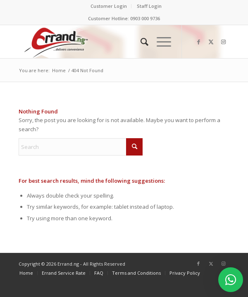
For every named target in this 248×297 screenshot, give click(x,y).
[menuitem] (108, 6)
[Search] (140, 41)
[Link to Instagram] (223, 41)
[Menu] (159, 41)
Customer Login (109, 6)
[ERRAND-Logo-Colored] (103, 41)
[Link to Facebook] (198, 41)
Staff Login (149, 6)
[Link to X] (211, 41)
